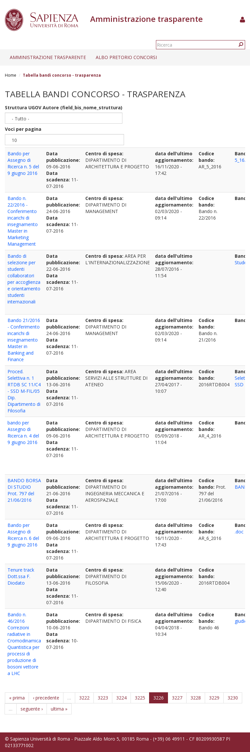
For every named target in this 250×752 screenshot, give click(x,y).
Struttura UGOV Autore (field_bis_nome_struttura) (63, 107)
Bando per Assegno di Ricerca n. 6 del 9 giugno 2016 (23, 535)
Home (10, 75)
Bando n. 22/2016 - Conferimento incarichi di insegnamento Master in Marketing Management (22, 221)
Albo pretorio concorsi (126, 57)
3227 (177, 698)
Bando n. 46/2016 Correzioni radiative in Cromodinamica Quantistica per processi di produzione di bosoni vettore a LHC (24, 643)
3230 (233, 698)
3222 (84, 698)
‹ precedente (46, 698)
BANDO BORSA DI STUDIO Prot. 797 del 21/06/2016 (24, 490)
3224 (121, 698)
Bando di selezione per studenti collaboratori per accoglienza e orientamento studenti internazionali (23, 279)
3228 (195, 698)
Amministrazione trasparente (48, 57)
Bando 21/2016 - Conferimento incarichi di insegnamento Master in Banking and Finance (23, 339)
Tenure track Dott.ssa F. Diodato (20, 576)
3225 (140, 698)
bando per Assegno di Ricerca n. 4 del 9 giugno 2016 (23, 432)
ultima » (59, 709)
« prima (17, 698)
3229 (214, 698)
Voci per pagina (23, 129)
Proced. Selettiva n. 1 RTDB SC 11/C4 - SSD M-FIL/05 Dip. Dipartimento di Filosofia (24, 391)
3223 (103, 698)
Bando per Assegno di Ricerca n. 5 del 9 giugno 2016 (23, 163)
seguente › (32, 709)
